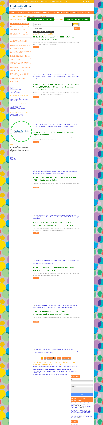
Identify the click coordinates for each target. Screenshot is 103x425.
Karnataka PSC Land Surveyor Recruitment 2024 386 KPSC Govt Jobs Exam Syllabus (20, 80)
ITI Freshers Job (36, 12)
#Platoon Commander (59, 370)
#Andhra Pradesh (40, 318)
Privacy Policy (13, 160)
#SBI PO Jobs (40, 78)
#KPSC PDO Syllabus (62, 274)
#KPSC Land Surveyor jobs (51, 225)
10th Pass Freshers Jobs (23, 12)
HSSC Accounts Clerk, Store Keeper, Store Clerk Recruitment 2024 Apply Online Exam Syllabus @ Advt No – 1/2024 (21, 75)
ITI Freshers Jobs (15, 100)
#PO (52, 76)
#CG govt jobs (41, 367)
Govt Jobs (14, 16)
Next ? (59, 377)
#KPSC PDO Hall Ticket (51, 274)
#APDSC (52, 319)
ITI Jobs (66, 1)
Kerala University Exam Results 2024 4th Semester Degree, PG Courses (80, 57)
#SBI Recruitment (37, 79)
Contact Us (19, 1)
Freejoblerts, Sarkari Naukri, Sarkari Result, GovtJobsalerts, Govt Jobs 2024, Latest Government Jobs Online (39, 421)
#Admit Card (38, 271)
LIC (78, 12)
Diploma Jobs (46, 12)
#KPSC (43, 225)
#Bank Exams (39, 75)
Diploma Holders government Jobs (19, 99)
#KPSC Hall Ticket (41, 273)
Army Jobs (40, 16)
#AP (45, 318)
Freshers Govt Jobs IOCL (16, 115)
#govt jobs (50, 75)
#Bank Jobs (45, 75)
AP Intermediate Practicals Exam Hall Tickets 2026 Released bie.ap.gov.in (50, 399)
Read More (36, 47)
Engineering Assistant (16, 91)
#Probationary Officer (59, 76)
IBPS (81, 12)
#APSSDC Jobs (55, 132)
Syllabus (72, 12)
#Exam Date (45, 271)
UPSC (58, 12)
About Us (26, 1)
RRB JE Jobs (44, 1)
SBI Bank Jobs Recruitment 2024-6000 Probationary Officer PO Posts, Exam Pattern (80, 52)
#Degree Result (48, 175)
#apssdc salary (66, 134)
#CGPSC (47, 367)
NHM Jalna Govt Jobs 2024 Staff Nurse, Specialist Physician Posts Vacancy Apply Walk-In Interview (20, 47)
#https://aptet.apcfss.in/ (42, 321)
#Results (58, 178)
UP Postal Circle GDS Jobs (16, 116)
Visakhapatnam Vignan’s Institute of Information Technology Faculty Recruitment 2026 (49, 394)
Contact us (12, 158)
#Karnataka (56, 271)
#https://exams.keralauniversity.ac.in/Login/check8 (45, 177)
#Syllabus (35, 276)
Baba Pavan (75, 72)
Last (65, 377)
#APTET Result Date (59, 319)
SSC (54, 12)
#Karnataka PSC (63, 222)
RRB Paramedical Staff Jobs (55, 1)
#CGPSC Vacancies (37, 370)
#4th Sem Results (40, 175)
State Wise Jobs (29, 16)
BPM (12, 87)
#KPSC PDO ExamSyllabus (39, 274)
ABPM (12, 89)
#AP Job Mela (39, 130)
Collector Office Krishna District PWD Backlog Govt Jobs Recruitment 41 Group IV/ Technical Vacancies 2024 (21, 28)
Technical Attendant (15, 92)
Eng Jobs (21, 16)
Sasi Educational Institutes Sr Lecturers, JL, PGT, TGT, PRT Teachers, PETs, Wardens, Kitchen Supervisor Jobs (50, 397)
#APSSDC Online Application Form (43, 134)
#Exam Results (55, 175)
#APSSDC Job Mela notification (49, 130)
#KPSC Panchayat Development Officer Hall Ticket (57, 273)
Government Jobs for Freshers (18, 109)
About (11, 157)
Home (13, 1)
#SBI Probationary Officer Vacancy (62, 78)
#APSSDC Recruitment (57, 134)
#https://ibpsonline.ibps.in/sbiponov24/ (42, 76)
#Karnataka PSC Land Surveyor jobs (41, 223)
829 (54, 377)
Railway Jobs (64, 12)
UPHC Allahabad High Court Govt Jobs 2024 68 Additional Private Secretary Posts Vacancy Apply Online (20, 69)
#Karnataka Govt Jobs (54, 222)
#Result (54, 178)
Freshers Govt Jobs (34, 1)
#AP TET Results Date (44, 319)
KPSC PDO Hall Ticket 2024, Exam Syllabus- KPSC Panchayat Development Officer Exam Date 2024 (51, 232)
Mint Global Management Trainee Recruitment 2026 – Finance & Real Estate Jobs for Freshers (51, 388)
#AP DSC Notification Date (52, 318)
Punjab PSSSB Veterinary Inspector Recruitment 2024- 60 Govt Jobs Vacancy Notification (21, 64)
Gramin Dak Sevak (15, 90)
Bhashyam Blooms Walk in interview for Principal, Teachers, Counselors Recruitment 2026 (50, 391)
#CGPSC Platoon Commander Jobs (57, 367)
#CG (37, 367)
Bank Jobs (87, 12)
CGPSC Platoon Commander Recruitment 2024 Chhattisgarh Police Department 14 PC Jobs (51, 328)
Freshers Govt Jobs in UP (16, 108)
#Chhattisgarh (45, 370)
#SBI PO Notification (48, 78)
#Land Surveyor (61, 225)
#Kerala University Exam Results (44, 178)
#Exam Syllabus (39, 222)
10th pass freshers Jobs (16, 98)
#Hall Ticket (50, 271)
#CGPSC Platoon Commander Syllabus (58, 369)
